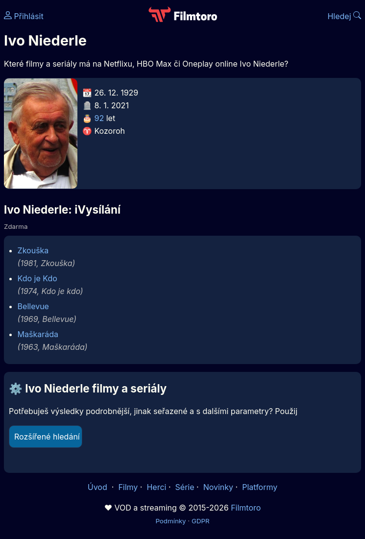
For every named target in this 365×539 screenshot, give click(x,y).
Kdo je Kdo (37, 278)
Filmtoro (246, 508)
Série (185, 487)
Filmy (128, 487)
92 (99, 118)
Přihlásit (24, 16)
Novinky (218, 487)
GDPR (201, 521)
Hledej (344, 16)
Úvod (98, 487)
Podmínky (170, 521)
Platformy (259, 487)
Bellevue (33, 306)
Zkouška (33, 250)
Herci (156, 487)
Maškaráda (38, 334)
